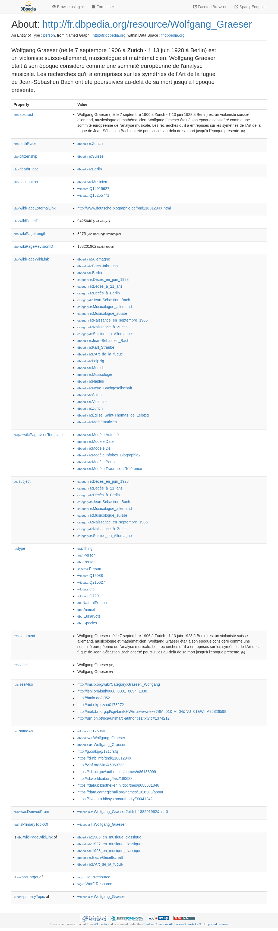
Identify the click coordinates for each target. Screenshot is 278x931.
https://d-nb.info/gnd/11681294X (104, 758)
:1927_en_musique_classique (109, 844)
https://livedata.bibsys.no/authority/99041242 (115, 799)
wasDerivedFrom (31, 811)
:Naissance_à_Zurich (102, 327)
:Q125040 (91, 731)
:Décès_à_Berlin (98, 293)
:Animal (86, 609)
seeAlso (23, 684)
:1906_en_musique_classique (109, 837)
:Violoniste (93, 401)
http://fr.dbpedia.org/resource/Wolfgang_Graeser (147, 24)
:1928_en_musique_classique (109, 851)
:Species (87, 623)
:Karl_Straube (95, 347)
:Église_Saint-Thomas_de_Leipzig (113, 415)
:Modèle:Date (95, 441)
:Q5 (85, 589)
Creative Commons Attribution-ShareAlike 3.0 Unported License (185, 924)
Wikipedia (100, 924)
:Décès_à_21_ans (99, 286)
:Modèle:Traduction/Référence (109, 468)
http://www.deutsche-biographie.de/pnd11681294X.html (124, 208)
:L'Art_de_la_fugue (100, 354)
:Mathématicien (97, 422)
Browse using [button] (68, 7)
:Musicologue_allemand (104, 306)
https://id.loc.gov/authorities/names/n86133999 (116, 772)
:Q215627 (91, 582)
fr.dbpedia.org (173, 35)
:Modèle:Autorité (98, 435)
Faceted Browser (210, 7)
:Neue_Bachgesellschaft (104, 388)
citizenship (25, 156)
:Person (86, 555)
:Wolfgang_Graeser (101, 738)
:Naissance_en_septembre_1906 (112, 320)
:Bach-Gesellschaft (100, 857)
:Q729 (88, 596)
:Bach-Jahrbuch (97, 266)
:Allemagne (93, 259)
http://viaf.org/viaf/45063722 (100, 765)
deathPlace (26, 169)
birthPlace (25, 143)
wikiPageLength (30, 233)
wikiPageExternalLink (35, 208)
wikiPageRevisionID (33, 246)
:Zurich (90, 143)
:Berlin (89, 169)
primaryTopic (31, 896)
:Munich (90, 368)
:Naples (90, 381)
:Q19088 (90, 575)
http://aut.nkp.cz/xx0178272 (100, 705)
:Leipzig (90, 361)
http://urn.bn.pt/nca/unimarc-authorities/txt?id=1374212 (123, 718)
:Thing (85, 548)
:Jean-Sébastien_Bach (103, 300)
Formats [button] (103, 7)
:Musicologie (94, 374)
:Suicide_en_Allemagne (104, 334)
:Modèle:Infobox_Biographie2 (109, 455)
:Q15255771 (93, 195)
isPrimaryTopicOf (31, 824)
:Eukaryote (89, 616)
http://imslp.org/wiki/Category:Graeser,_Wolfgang (118, 684)
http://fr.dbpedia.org (109, 35)
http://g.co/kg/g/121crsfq (97, 751)
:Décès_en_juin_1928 (103, 279)
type (19, 548)
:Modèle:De (93, 448)
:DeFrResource (93, 877)
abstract (23, 114)
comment (24, 636)
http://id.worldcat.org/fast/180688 (104, 778)
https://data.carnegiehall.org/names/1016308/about (120, 792)
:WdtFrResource (94, 884)
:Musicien (92, 182)
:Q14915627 (93, 188)
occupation (26, 182)
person (49, 35)
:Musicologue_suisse (102, 313)
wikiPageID (26, 221)
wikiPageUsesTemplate (38, 435)
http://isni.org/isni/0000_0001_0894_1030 (112, 691)
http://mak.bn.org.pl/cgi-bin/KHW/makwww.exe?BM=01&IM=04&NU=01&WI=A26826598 (151, 711)
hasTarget (27, 877)
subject (22, 481)
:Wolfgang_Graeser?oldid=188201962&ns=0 (122, 811)
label (20, 665)
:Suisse (90, 156)
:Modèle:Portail (96, 462)
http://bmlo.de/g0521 (94, 698)
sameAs (23, 731)
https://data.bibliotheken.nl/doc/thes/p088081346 (118, 785)
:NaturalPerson (92, 602)
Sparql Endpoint (251, 7)
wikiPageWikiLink (31, 259)
